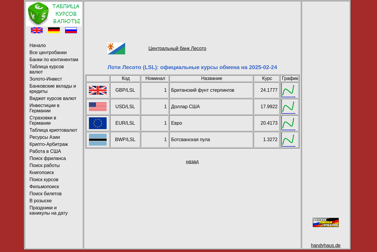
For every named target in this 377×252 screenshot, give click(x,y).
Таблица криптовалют (53, 130)
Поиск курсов (43, 179)
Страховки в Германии (42, 120)
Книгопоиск (41, 172)
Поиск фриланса (47, 158)
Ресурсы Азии (44, 137)
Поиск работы (44, 165)
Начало (37, 45)
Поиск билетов (45, 193)
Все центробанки (48, 52)
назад (192, 161)
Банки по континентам (53, 59)
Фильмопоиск (44, 186)
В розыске (40, 200)
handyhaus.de (326, 245)
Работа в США (45, 151)
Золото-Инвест (45, 78)
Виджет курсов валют (52, 98)
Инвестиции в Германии (44, 108)
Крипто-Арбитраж (48, 144)
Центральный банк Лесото (177, 48)
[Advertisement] (192, 15)
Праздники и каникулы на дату (48, 210)
